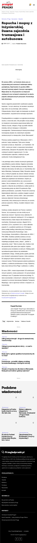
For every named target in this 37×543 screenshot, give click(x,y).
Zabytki (21, 19)
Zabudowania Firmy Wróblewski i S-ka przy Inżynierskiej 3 (26, 436)
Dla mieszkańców (23, 432)
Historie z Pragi (5, 11)
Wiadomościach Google (17, 293)
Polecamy (4, 337)
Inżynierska (10, 321)
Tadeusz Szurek (25, 321)
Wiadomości (5, 407)
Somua (17, 321)
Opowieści (14, 19)
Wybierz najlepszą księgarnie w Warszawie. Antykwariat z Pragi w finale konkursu (27, 413)
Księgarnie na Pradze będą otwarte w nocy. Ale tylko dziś (9, 411)
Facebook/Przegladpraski (9, 297)
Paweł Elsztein (21, 43)
